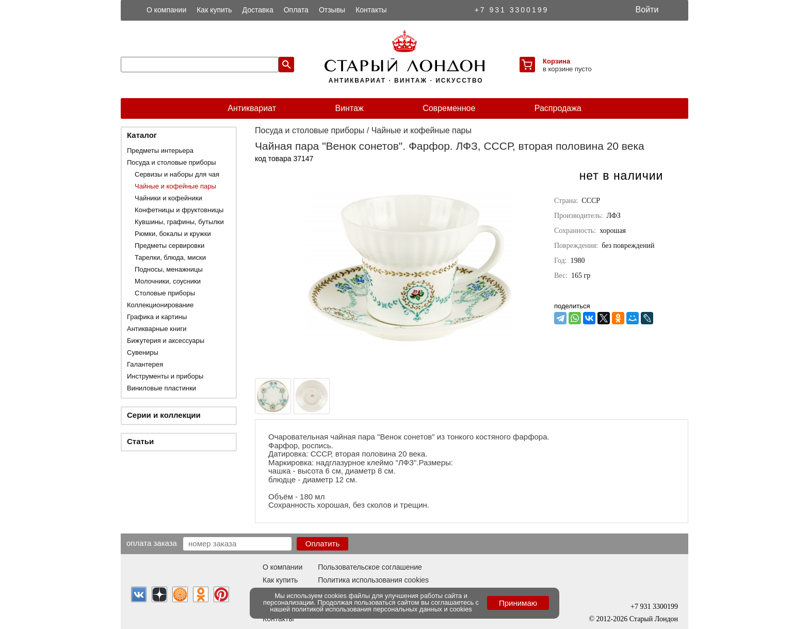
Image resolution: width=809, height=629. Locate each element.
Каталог (142, 135)
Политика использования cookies (373, 580)
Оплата (296, 10)
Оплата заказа (151, 543)
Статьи (140, 441)
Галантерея (145, 364)
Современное (449, 108)
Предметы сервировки (169, 245)
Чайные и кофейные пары (175, 186)
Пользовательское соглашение (370, 567)
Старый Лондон (653, 619)
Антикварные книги (156, 329)
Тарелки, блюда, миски (170, 257)
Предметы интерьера (160, 150)
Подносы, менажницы (169, 269)
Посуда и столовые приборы (171, 162)
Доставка (257, 10)
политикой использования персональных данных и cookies (382, 609)
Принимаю (518, 603)
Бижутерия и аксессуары (165, 340)
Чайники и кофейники (168, 198)
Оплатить (322, 543)
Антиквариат (252, 108)
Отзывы (332, 10)
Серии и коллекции (164, 415)
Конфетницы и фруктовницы (179, 210)
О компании (166, 10)
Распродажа (558, 108)
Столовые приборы (165, 293)
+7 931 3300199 (512, 10)
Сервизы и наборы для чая (177, 174)
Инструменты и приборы (165, 376)
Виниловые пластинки (161, 388)
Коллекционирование (160, 305)
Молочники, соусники (168, 281)
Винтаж (349, 108)
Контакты (370, 10)
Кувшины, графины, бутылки (179, 222)
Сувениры (142, 352)
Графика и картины (157, 317)
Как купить (214, 10)
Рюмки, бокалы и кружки (173, 234)
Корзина (556, 61)
